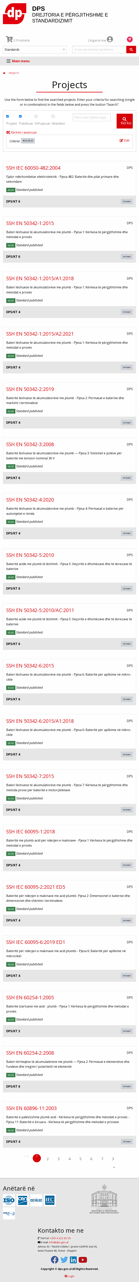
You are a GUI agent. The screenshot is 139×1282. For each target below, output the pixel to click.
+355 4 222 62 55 (60, 1238)
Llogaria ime (100, 40)
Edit (124, 140)
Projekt (11, 120)
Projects (14, 73)
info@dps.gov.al (58, 1242)
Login (71, 1276)
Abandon (58, 120)
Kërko (126, 121)
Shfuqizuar (43, 120)
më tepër (127, 201)
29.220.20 (28, 140)
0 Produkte (18, 40)
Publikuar (26, 120)
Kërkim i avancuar (21, 132)
